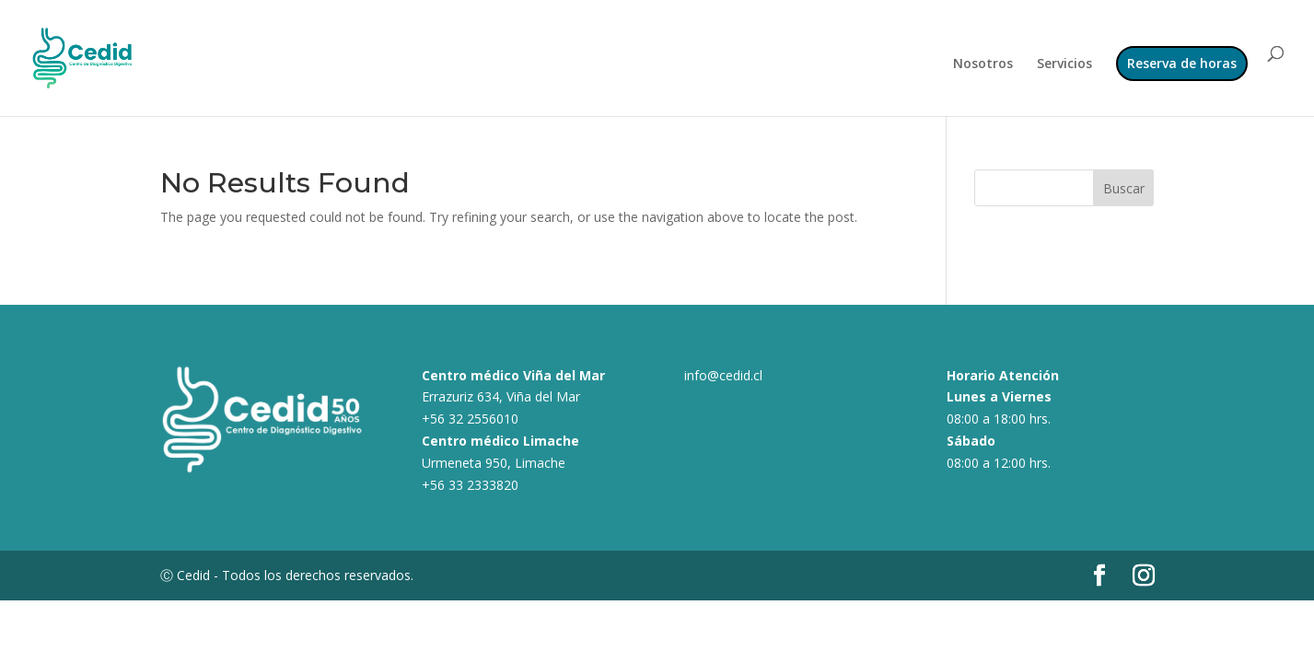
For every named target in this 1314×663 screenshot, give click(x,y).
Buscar (1124, 188)
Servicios (1064, 64)
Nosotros (983, 64)
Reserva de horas (1182, 63)
